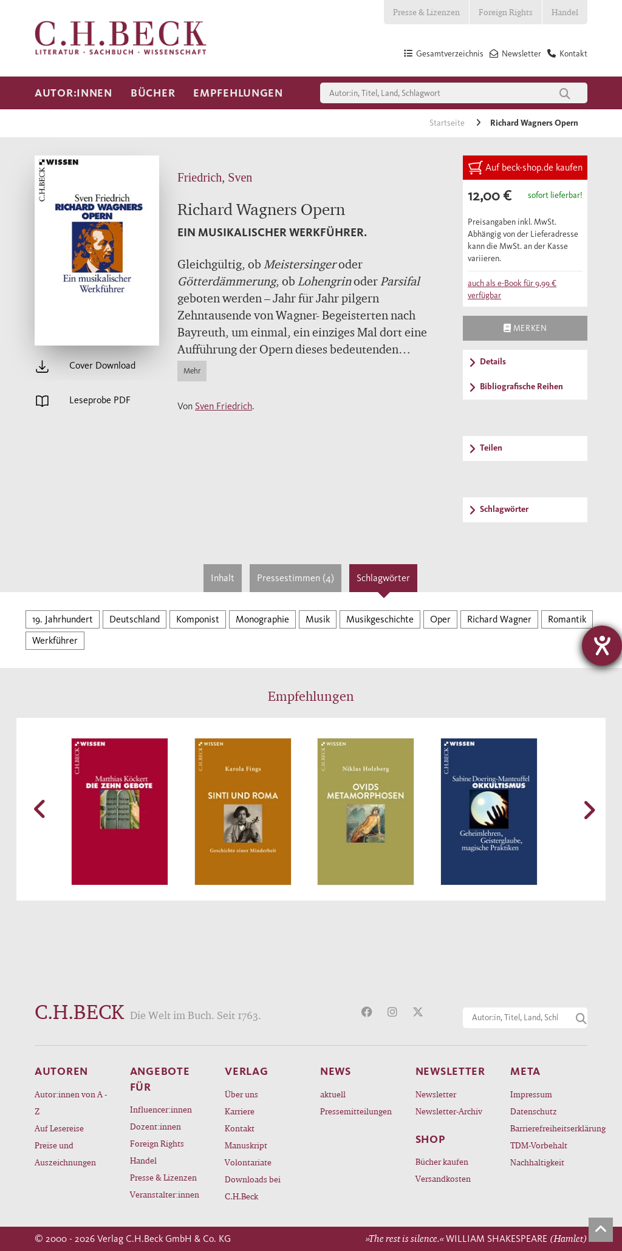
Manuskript (246, 1145)
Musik (318, 619)
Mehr (191, 370)
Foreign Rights (506, 12)
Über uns (241, 1094)
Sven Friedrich (223, 406)
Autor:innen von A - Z (71, 1102)
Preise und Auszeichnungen (65, 1153)
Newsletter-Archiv (448, 1111)
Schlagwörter (383, 578)
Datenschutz (533, 1111)
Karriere (240, 1111)
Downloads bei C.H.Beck (253, 1187)
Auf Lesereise (59, 1128)
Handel (565, 12)
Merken (525, 328)
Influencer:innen (161, 1109)
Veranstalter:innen (164, 1194)
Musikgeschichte (380, 619)
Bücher (153, 93)
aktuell (333, 1094)
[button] (40, 809)
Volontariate (248, 1162)
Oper (440, 619)
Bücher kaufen (441, 1161)
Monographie (262, 619)
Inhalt (222, 578)
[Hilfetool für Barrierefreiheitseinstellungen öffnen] (602, 646)
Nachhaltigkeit (537, 1162)
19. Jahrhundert (62, 619)
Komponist (197, 619)
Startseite (447, 123)
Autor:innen (73, 93)
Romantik (567, 619)
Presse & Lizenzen (426, 12)
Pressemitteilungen (356, 1111)
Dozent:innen (155, 1126)
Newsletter (435, 1094)
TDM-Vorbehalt (538, 1145)
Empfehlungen (238, 93)
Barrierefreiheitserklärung (548, 1128)
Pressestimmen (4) (295, 578)
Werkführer (55, 640)
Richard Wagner (499, 619)
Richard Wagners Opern (534, 123)
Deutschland (134, 619)
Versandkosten (443, 1178)
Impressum (531, 1094)
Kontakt (240, 1128)
